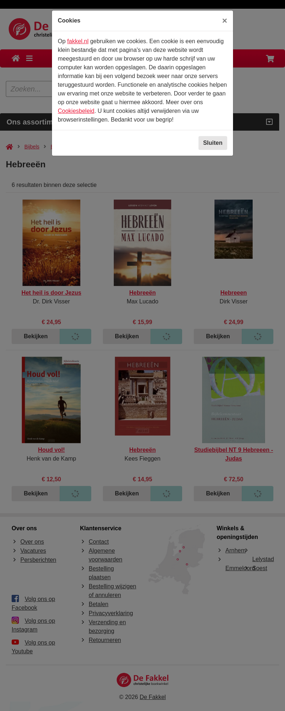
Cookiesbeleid (76, 111)
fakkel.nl (78, 41)
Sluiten (212, 143)
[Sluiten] (224, 21)
